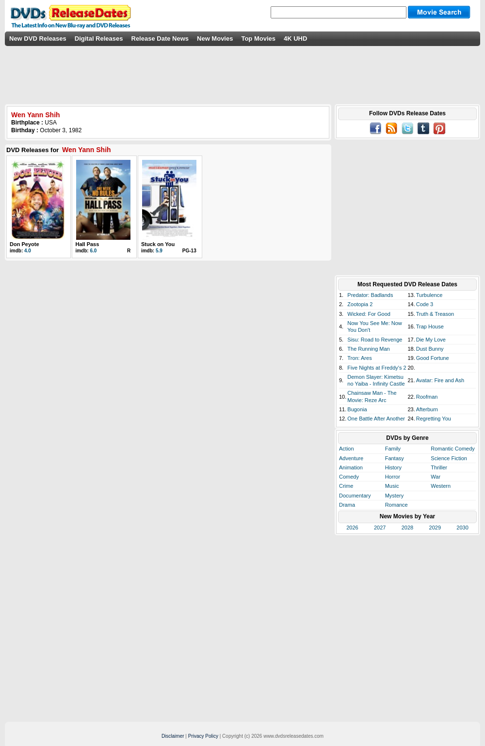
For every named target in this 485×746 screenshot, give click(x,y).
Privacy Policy (203, 736)
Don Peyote (24, 244)
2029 (435, 527)
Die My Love (431, 339)
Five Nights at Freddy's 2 (376, 368)
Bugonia (357, 409)
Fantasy (394, 458)
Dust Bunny (430, 349)
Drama (347, 505)
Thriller (439, 467)
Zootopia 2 (359, 304)
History (393, 467)
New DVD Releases (37, 38)
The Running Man (368, 349)
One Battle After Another (376, 418)
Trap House (430, 326)
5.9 (159, 250)
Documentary (355, 495)
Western (441, 486)
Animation (351, 467)
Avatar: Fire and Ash (440, 380)
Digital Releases (99, 38)
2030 (462, 527)
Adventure (351, 458)
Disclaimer (173, 736)
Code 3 (424, 304)
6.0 (93, 250)
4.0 (27, 250)
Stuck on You (158, 244)
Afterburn (427, 409)
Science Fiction (449, 458)
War (435, 477)
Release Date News (160, 38)
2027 (380, 527)
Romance (396, 505)
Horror (392, 477)
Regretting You (433, 418)
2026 (352, 527)
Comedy (349, 477)
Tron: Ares (359, 358)
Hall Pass (87, 244)
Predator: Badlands (370, 295)
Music (392, 486)
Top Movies (258, 38)
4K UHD (295, 38)
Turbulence (429, 295)
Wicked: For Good (368, 314)
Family (393, 448)
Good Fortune (432, 358)
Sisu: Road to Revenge (374, 339)
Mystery (394, 495)
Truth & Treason (435, 314)
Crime (346, 486)
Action (346, 448)
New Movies (215, 38)
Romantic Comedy (452, 448)
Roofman (427, 397)
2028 (407, 527)
